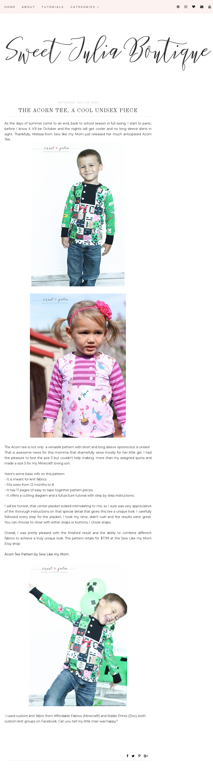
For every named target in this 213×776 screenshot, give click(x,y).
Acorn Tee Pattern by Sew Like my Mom (37, 554)
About (29, 7)
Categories (85, 7)
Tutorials (53, 7)
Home (10, 7)
